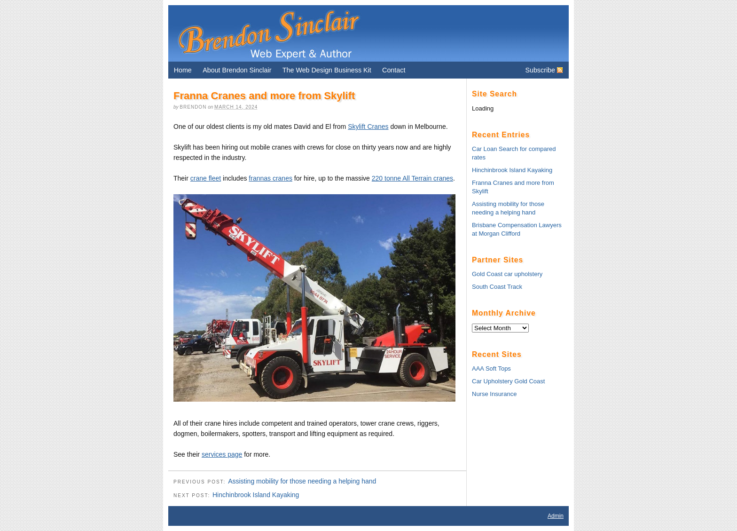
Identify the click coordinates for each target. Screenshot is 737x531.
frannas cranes (270, 178)
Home (183, 70)
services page (222, 454)
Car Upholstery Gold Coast (508, 381)
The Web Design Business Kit (326, 70)
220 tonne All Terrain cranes (412, 178)
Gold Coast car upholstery (507, 273)
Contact (393, 70)
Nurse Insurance (494, 393)
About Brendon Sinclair (237, 70)
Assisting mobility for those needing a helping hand (302, 481)
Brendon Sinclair (268, 33)
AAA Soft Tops (491, 368)
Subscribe (540, 70)
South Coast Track (497, 286)
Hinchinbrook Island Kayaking (255, 495)
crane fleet (205, 178)
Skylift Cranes (368, 126)
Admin (556, 516)
